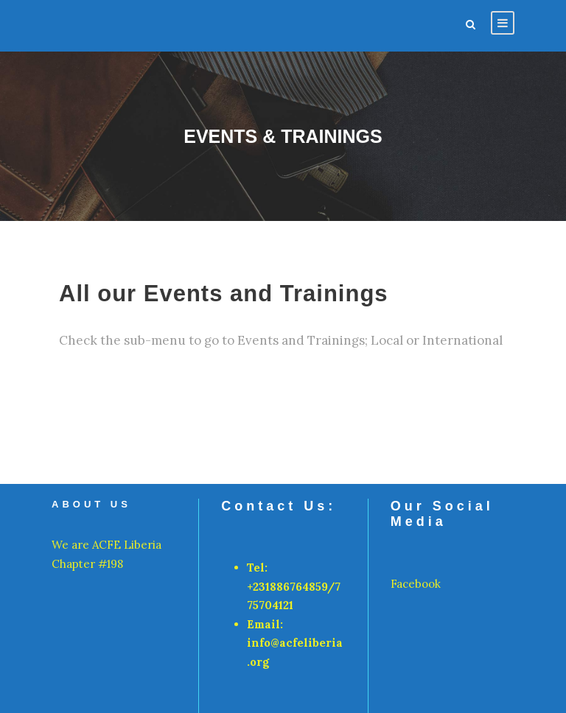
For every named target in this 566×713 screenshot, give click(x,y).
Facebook (416, 584)
